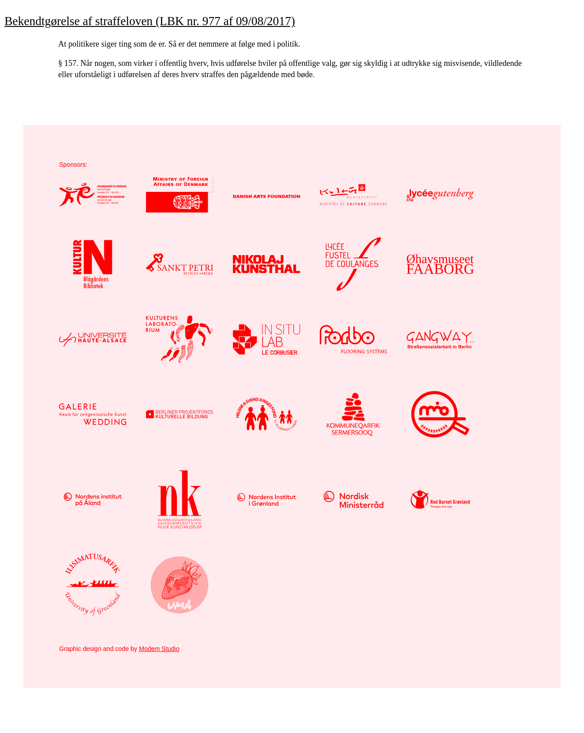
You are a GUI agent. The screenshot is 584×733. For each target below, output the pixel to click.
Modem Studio (159, 648)
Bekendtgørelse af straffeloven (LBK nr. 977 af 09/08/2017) (149, 21)
